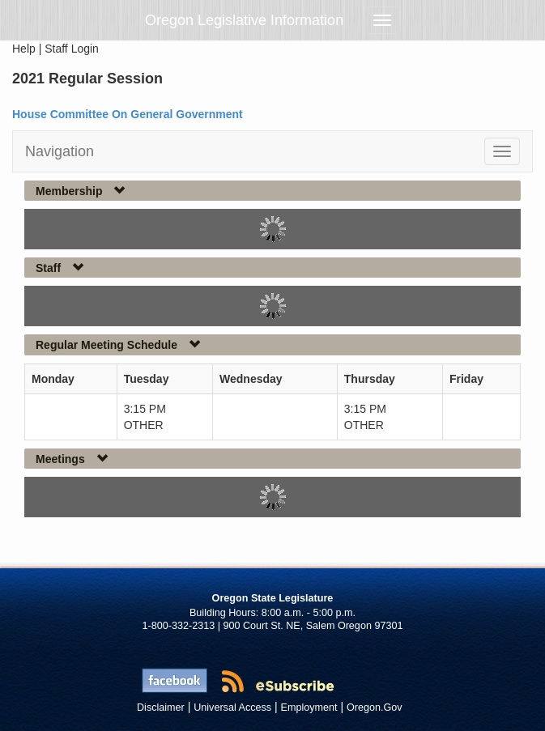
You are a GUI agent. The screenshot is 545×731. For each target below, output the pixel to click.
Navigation (59, 151)
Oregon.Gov (374, 707)
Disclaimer (161, 707)
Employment (309, 707)
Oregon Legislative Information (244, 20)
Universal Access (232, 707)
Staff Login (72, 48)
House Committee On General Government (127, 114)
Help (24, 48)
